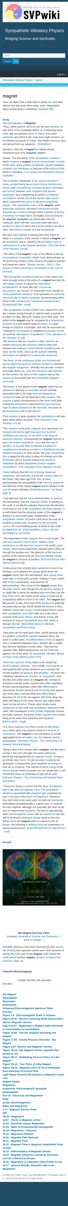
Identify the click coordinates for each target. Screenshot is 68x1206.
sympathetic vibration (44, 653)
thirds (10, 360)
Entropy (7, 1011)
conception (18, 238)
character (50, 341)
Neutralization (14, 123)
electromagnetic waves (21, 814)
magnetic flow (35, 538)
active (47, 215)
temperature (47, 229)
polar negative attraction (33, 245)
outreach (47, 814)
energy (40, 472)
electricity (8, 137)
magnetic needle (39, 501)
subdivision (28, 360)
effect (42, 599)
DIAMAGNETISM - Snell (16, 304)
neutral (6, 378)
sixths (29, 201)
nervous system (52, 482)
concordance (23, 330)
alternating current (12, 283)
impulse (7, 400)
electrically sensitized (14, 208)
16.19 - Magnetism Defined (18, 1134)
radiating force (35, 824)
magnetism (8, 475)
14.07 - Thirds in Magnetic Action (22, 1120)
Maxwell (8, 786)
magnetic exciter (43, 756)
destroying (16, 344)
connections (9, 397)
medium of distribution (44, 449)
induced (49, 219)
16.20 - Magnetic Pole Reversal (20, 1137)
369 (5, 1113)
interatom (21, 301)
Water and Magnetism (15, 1106)
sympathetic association (21, 613)
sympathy (34, 297)
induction (18, 327)
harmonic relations (37, 344)
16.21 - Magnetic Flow (15, 1141)
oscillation (13, 180)
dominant (40, 555)
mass (49, 665)
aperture (42, 351)
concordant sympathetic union (24, 442)
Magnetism (9, 1085)
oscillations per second (15, 435)
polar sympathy (29, 522)
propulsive (48, 676)
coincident (48, 348)
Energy (57, 756)
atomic (25, 297)
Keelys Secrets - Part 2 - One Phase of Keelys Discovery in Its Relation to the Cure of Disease (33, 268)
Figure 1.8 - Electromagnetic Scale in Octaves (29, 1015)
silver (60, 276)
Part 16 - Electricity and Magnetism (23, 1095)
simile (20, 351)
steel (17, 229)
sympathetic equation (42, 165)
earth (12, 165)
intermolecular (10, 297)
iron (50, 102)
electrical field (57, 168)
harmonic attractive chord (16, 542)
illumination (9, 355)
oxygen (27, 229)
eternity (15, 624)
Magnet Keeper (11, 1081)
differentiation (37, 639)
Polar (6, 1099)
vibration (13, 428)
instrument (20, 404)
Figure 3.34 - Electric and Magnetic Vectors (27, 1046)
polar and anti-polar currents (49, 161)
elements (31, 126)
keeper (11, 386)
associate (36, 222)
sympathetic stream (13, 519)
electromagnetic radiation (16, 665)
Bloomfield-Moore (31, 624)
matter (32, 140)
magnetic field (46, 109)
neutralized (12, 241)
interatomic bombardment (45, 301)
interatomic (57, 800)
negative (31, 341)
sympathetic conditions (47, 158)
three (53, 393)
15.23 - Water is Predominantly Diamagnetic (28, 1127)
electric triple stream (48, 198)
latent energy (49, 767)
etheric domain (11, 770)
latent (29, 215)
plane (45, 786)
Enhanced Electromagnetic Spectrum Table (28, 1008)
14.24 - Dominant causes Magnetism (23, 1123)
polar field (24, 446)
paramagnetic (10, 1092)
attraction (43, 672)
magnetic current (26, 348)
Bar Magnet (9, 994)
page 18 (18, 960)
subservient (43, 208)
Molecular (8, 662)
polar (57, 348)
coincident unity (49, 241)
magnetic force (22, 726)
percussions (9, 290)
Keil (39, 479)
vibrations (12, 341)
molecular (59, 294)
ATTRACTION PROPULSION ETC (21, 657)
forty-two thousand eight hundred (44, 371)
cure (5, 489)
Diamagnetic (10, 997)
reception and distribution (16, 168)
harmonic (42, 407)
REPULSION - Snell (14, 721)
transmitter (33, 390)
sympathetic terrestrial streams (45, 508)
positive (14, 374)
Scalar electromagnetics (17, 1102)
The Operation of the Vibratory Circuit (40, 467)
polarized (57, 786)
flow (62, 212)
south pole (8, 957)
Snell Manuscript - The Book (46, 489)
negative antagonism (18, 367)
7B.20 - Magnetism (13, 1116)
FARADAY (44, 144)
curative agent (51, 475)
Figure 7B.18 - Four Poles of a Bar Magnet (27, 1064)
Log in (61, 74)
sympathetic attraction (46, 707)
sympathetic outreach (20, 309)
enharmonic (13, 411)
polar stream (13, 589)
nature (17, 226)
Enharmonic (10, 1004)
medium (23, 212)
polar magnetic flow (35, 428)
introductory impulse (50, 589)
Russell (7, 842)
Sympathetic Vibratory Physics (17, 80)
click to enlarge (33, 940)
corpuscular (45, 287)
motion (44, 323)
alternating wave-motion (27, 184)
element (40, 226)
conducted (51, 355)
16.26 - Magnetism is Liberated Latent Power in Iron (32, 1161)
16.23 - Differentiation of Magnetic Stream (27, 1151)
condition (59, 367)
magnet (38, 80)
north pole (20, 953)
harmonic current (33, 545)
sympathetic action (27, 205)
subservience (10, 245)
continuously (38, 355)
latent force (20, 760)
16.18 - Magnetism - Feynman (20, 1130)
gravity (52, 575)
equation (52, 330)
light (5, 789)
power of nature (36, 133)
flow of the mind (11, 596)
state (5, 229)
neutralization (48, 416)
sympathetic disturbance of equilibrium (23, 334)
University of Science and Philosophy (38, 936)
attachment (9, 390)
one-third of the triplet (43, 435)
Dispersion (9, 1001)
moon (42, 309)
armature (46, 603)
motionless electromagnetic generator (25, 1088)
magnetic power (35, 152)
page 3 (6, 493)
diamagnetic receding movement (26, 276)
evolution (30, 810)
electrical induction (13, 439)
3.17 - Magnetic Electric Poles (20, 1109)
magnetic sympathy (17, 219)
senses (59, 947)
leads (53, 400)
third (27, 198)
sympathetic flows (34, 620)
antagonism (9, 707)
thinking (11, 950)
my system (32, 172)
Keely (6, 119)
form (31, 472)
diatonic (36, 411)
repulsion (20, 662)
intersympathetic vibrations (17, 294)
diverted (9, 215)
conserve (15, 161)
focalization (9, 460)
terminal (37, 393)
